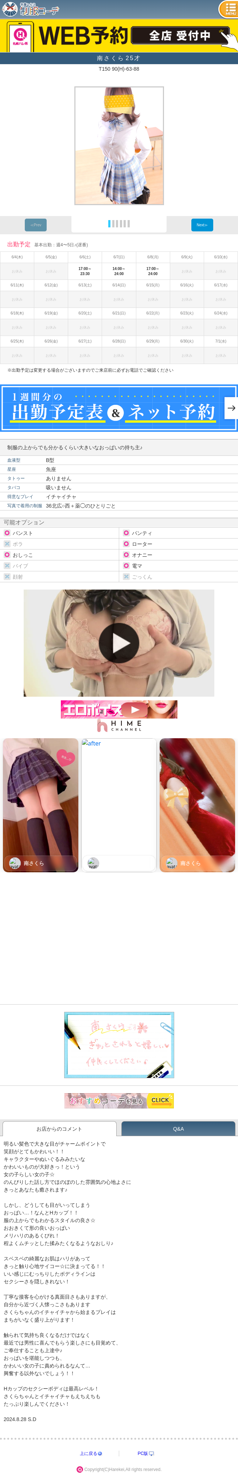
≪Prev (36, 225)
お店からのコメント (59, 1129)
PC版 (143, 1453)
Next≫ (202, 225)
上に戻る (88, 1453)
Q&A (178, 1129)
